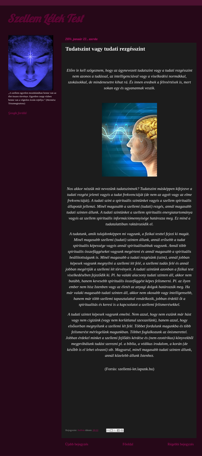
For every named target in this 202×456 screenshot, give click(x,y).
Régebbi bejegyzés (181, 444)
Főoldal (128, 444)
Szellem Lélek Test (45, 18)
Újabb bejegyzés (76, 444)
